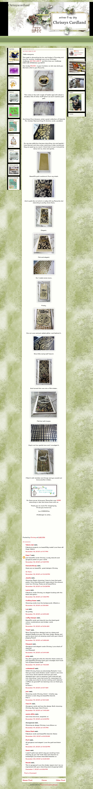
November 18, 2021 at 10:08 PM (38, 586)
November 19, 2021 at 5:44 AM (37, 652)
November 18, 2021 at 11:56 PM (37, 597)
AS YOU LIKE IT (35, 61)
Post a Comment (30, 773)
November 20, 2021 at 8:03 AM (38, 736)
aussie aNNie (30, 714)
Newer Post (27, 780)
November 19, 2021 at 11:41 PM (37, 727)
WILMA (33, 66)
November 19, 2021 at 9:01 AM (37, 700)
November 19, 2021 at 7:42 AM (37, 665)
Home (44, 780)
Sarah (28, 750)
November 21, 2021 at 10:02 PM (38, 746)
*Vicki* (28, 630)
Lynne (28, 590)
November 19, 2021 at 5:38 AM (37, 640)
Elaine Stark (30, 731)
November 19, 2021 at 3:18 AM (37, 605)
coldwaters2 (30, 668)
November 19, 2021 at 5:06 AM (37, 626)
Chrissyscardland (19, 5)
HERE (59, 500)
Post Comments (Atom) (48, 785)
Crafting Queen (31, 600)
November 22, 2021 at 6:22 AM (38, 759)
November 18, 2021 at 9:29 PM (37, 562)
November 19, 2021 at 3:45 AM (37, 614)
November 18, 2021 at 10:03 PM (38, 574)
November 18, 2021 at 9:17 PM (37, 551)
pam (27, 691)
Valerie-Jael (30, 545)
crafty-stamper (31, 618)
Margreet (29, 644)
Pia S (27, 740)
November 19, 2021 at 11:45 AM (37, 710)
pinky (27, 656)
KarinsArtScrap (31, 565)
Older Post (60, 780)
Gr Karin (29, 572)
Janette (28, 578)
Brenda (28, 762)
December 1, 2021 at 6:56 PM (37, 769)
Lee (27, 609)
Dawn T (28, 555)
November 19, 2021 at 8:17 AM (37, 688)
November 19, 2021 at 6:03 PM (37, 719)
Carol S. (28, 703)
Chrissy (77, 51)
